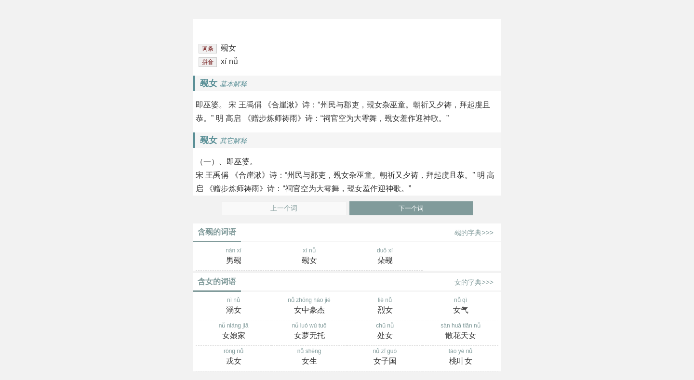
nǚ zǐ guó (385, 357)
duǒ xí (385, 256)
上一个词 (283, 208)
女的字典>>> (474, 282)
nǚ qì (460, 306)
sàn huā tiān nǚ (460, 331)
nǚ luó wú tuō (309, 331)
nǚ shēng (309, 357)
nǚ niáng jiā (233, 331)
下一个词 (411, 208)
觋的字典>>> (474, 232)
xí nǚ (309, 256)
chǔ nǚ (385, 331)
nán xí (233, 256)
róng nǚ (233, 357)
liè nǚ (385, 306)
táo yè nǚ (460, 357)
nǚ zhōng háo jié (309, 306)
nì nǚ (233, 306)
